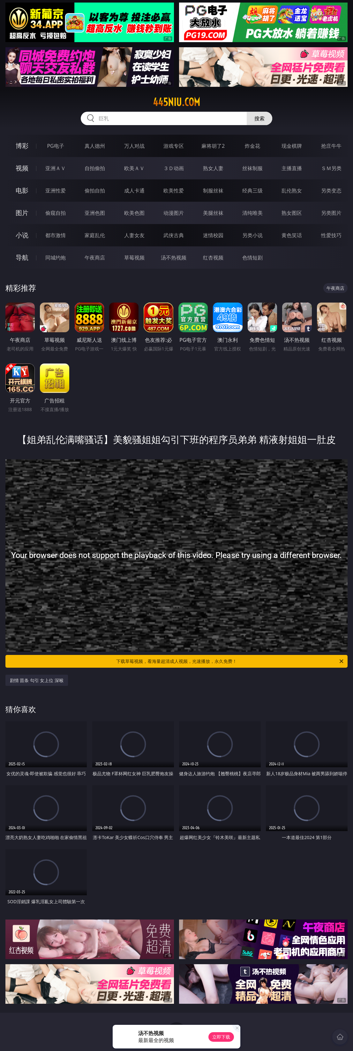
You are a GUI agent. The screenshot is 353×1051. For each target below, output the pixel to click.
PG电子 (55, 145)
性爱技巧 (331, 235)
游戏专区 (173, 145)
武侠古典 (173, 235)
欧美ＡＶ (134, 168)
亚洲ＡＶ (55, 168)
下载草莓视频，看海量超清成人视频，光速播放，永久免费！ (230, 661)
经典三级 (252, 190)
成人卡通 (134, 190)
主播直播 (292, 168)
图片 (22, 212)
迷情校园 (213, 235)
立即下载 (221, 1037)
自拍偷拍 (95, 168)
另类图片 (331, 212)
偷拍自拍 (95, 190)
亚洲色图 (95, 212)
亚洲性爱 (55, 190)
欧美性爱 (173, 190)
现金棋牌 (292, 145)
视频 (22, 168)
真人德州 (95, 145)
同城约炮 (55, 257)
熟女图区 (292, 212)
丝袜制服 (252, 168)
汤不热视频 (173, 257)
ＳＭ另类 (331, 168)
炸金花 (252, 145)
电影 (22, 190)
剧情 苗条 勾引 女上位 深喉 (37, 680)
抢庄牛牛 (331, 145)
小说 (22, 235)
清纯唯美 (252, 212)
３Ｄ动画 (173, 168)
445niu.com (176, 102)
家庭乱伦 (95, 235)
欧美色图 (134, 212)
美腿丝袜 (213, 212)
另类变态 (331, 190)
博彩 (22, 145)
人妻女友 (134, 235)
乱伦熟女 (292, 190)
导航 (22, 257)
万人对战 (134, 145)
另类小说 (252, 235)
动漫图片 (173, 212)
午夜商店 (95, 257)
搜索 (259, 118)
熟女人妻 (213, 168)
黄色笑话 (292, 235)
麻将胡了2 (213, 145)
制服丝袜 (213, 190)
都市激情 (55, 235)
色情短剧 (252, 257)
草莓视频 (134, 257)
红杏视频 (213, 257)
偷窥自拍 (55, 212)
